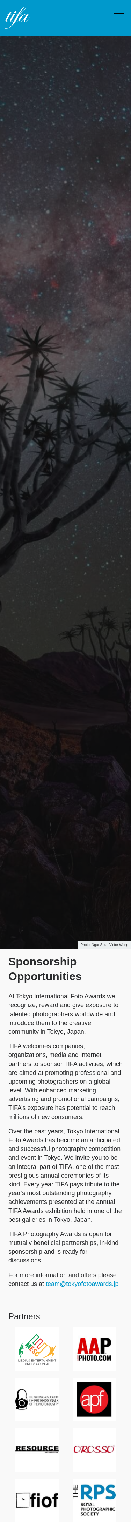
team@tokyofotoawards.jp (82, 1283)
